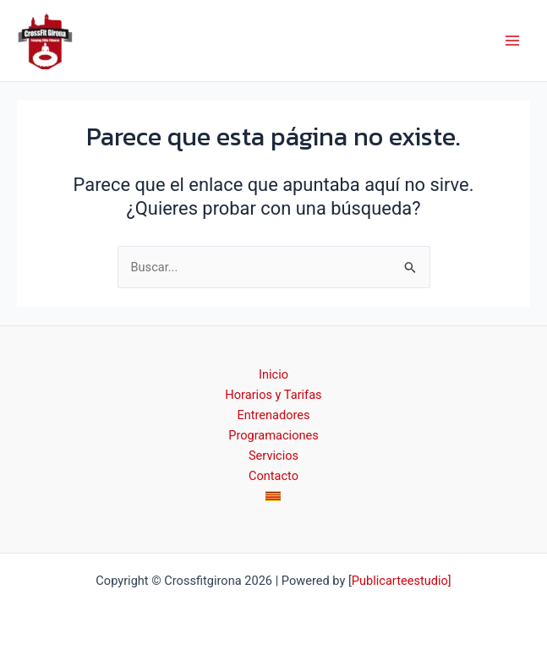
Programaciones (273, 435)
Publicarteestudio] (401, 580)
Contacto (273, 475)
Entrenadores (273, 415)
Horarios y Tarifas (273, 394)
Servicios (273, 455)
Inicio (273, 374)
